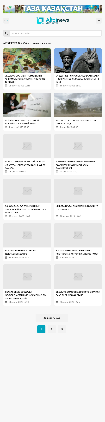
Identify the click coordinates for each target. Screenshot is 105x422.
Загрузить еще (51, 317)
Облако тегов (31, 43)
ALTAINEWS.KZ (11, 43)
